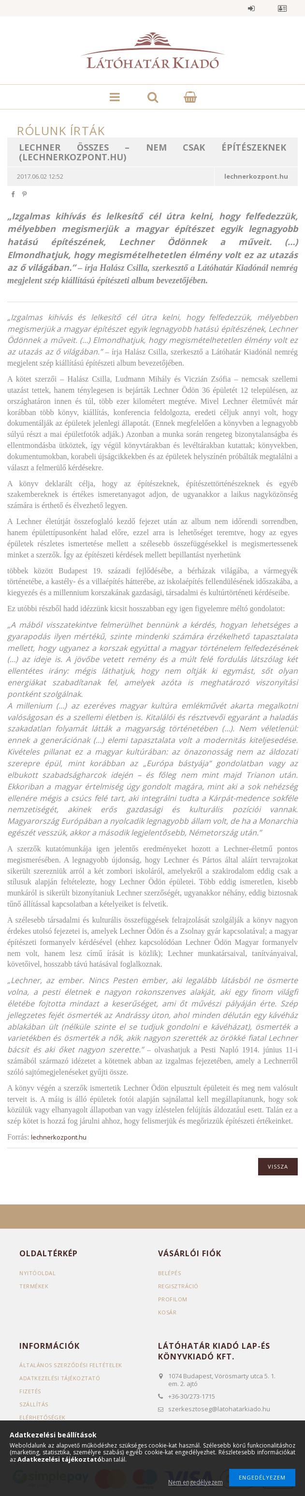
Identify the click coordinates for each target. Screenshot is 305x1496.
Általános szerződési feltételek (70, 1365)
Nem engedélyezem (195, 1482)
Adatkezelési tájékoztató (59, 1378)
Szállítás (33, 1404)
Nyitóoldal (37, 1273)
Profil (282, 8)
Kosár (167, 1312)
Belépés (251, 8)
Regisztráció (178, 1286)
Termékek (33, 1286)
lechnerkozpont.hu (59, 1137)
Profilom (173, 1299)
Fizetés (30, 1391)
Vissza (278, 1166)
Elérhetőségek (42, 1417)
